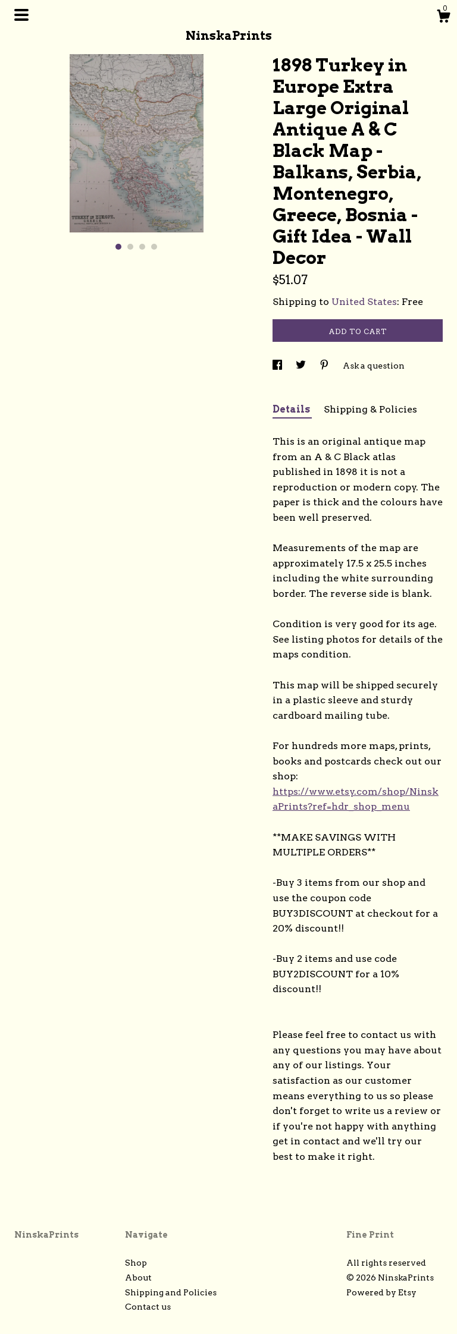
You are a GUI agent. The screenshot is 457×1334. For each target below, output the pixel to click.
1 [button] (118, 247)
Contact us (148, 1306)
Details (292, 409)
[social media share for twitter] (302, 365)
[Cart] (443, 18)
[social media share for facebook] (278, 365)
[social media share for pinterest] (325, 365)
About (138, 1277)
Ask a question (374, 365)
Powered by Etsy (381, 1292)
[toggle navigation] (21, 15)
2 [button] (130, 247)
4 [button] (154, 247)
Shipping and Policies (171, 1292)
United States (364, 301)
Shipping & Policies (370, 409)
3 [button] (142, 247)
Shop (136, 1262)
